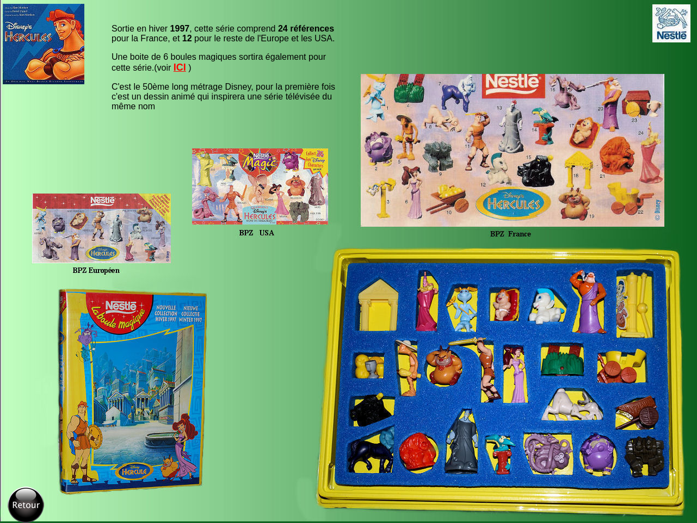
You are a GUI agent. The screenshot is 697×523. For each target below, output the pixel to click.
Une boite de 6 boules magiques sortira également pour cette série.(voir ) (219, 62)
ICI (180, 67)
